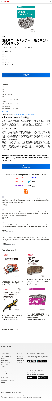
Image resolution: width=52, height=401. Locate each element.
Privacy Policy (20, 360)
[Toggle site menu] (1, 1)
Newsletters (20, 358)
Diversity (3, 371)
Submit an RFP (5, 369)
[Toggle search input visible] (50, 1)
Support (19, 354)
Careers (3, 358)
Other (3, 334)
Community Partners (6, 364)
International (5, 377)
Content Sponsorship (6, 373)
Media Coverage (5, 362)
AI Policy (19, 362)
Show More (5, 111)
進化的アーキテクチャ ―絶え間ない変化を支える (25, 114)
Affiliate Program (5, 367)
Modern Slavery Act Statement (34, 397)
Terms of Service (5, 397)
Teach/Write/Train (6, 356)
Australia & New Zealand (7, 380)
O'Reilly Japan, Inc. (9, 64)
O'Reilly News (4, 360)
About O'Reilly (5, 354)
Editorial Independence (21, 397)
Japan (3, 382)
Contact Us (20, 356)
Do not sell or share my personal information (11, 392)
